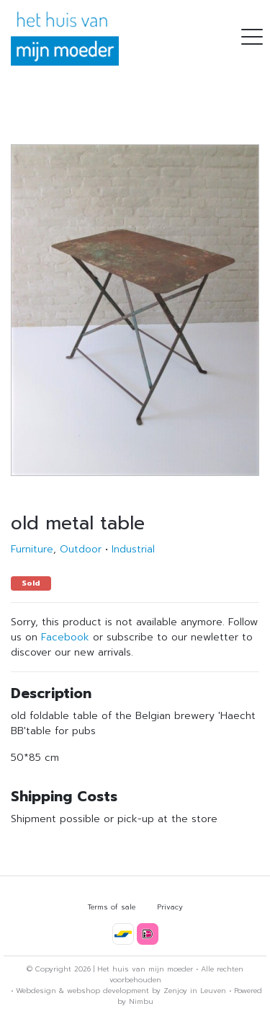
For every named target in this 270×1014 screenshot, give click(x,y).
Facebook (65, 637)
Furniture (32, 549)
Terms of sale (111, 906)
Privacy (170, 906)
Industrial (133, 549)
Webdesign (36, 990)
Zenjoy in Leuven (194, 990)
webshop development (108, 990)
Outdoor (81, 549)
